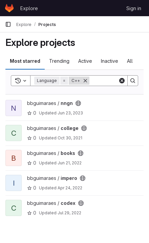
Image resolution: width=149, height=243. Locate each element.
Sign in (133, 8)
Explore (29, 8)
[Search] (132, 80)
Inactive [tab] (109, 61)
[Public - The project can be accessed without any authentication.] (78, 103)
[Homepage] (9, 8)
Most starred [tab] (25, 61)
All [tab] (130, 61)
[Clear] (122, 81)
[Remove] (85, 81)
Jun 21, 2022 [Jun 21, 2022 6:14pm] (70, 162)
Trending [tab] (59, 61)
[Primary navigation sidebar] (8, 24)
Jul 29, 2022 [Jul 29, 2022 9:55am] (69, 212)
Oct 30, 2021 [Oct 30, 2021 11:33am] (70, 137)
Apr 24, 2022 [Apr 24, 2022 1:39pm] (70, 187)
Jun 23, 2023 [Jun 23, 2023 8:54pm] (70, 112)
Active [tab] (85, 61)
